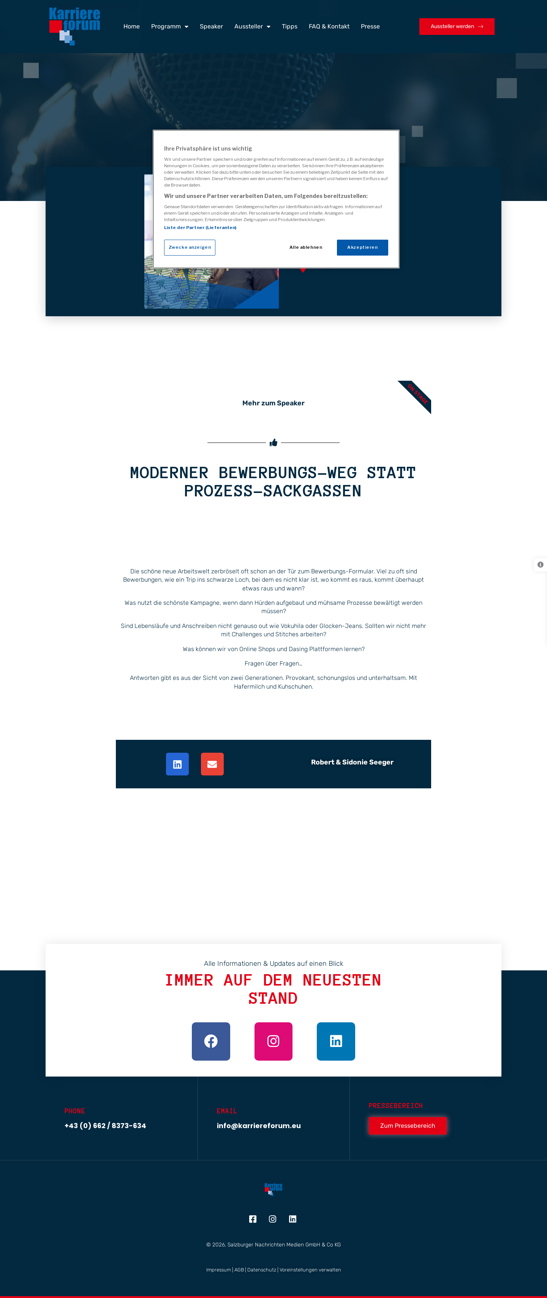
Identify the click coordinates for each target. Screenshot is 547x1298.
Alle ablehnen (305, 247)
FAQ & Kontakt (329, 26)
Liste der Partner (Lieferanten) (200, 227)
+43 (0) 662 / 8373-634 (105, 1125)
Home (131, 26)
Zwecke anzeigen (190, 247)
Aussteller (252, 26)
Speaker (211, 26)
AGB (239, 1270)
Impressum (218, 1270)
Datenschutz (261, 1270)
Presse (370, 26)
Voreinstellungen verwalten (310, 1270)
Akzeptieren (362, 247)
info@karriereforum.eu (259, 1125)
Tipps (289, 26)
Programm (169, 26)
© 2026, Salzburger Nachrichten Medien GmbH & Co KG (273, 1244)
